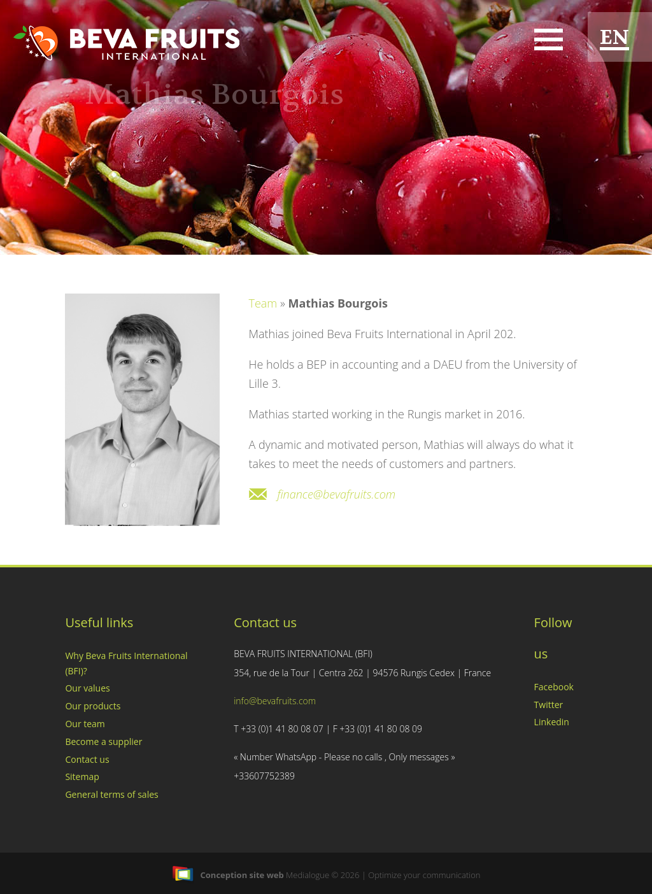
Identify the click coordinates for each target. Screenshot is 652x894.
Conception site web (228, 875)
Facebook (554, 687)
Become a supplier (103, 741)
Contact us (87, 759)
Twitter (548, 705)
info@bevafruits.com (275, 701)
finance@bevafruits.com (336, 494)
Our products (92, 706)
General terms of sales (111, 794)
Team (262, 303)
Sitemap (82, 776)
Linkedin (551, 722)
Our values (87, 688)
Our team (84, 724)
